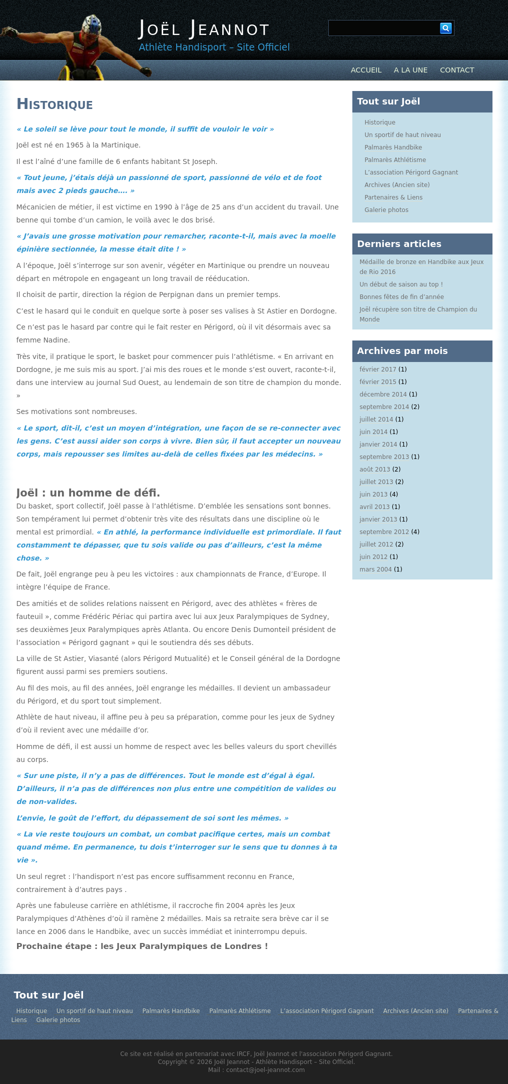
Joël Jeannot (205, 28)
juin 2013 (374, 494)
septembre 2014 (384, 407)
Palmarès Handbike (393, 147)
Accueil (366, 70)
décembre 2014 (383, 394)
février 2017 (378, 369)
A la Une (411, 70)
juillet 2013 (376, 482)
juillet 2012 (376, 544)
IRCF (243, 1054)
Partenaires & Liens (394, 197)
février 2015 (378, 382)
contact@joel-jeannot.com (265, 1070)
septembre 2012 (384, 532)
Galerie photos (387, 210)
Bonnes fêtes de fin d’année (402, 297)
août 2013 (375, 469)
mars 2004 (376, 569)
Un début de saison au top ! (401, 284)
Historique (55, 103)
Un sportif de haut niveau (403, 135)
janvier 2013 (378, 519)
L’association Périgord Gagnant (411, 172)
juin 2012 (374, 557)
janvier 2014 (378, 444)
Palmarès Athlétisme (395, 160)
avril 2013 (375, 507)
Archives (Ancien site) (397, 185)
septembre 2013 (384, 457)
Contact (457, 70)
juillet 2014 (376, 419)
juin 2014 (374, 432)
